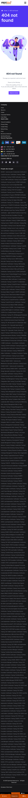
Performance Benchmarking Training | (10, 447)
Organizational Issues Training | (16, 455)
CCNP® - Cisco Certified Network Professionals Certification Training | (14, 340)
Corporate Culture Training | (8, 437)
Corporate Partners (5, 114)
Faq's (2, 131)
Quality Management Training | (8, 442)
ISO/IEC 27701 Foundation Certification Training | (12, 757)
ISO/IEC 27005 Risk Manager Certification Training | (13, 754)
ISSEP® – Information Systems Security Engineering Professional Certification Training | (12, 473)
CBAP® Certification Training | (17, 223)
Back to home (14, 93)
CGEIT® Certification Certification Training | (12, 486)
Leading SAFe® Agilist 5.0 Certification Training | (12, 310)
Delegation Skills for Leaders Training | (10, 422)
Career (2, 112)
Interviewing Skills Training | (16, 396)
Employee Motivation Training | (18, 414)
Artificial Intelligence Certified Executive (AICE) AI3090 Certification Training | (13, 527)
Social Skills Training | (20, 381)
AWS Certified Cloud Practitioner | (14, 772)
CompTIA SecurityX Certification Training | (11, 524)
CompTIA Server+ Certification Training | (15, 302)
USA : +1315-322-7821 (7, 147)
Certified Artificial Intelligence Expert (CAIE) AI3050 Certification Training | (12, 540)
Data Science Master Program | (17, 294)
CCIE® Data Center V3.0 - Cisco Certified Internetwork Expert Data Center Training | (13, 320)
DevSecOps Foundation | (12, 215)
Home (2, 107)
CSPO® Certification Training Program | (15, 345)
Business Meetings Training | (15, 435)
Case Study (4, 117)
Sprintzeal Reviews (5, 136)
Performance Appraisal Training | (9, 417)
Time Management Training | (13, 378)
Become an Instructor (6, 133)
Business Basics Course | (7, 458)
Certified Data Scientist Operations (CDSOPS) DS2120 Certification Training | (13, 657)
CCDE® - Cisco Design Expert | (17, 307)
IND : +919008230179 (7, 152)
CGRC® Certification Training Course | (11, 355)
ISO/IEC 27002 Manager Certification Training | (12, 759)
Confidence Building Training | (8, 276)
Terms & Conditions (5, 122)
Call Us (4, 796)
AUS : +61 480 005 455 (8, 154)
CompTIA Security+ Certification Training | (11, 174)
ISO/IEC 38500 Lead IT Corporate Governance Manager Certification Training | (12, 649)
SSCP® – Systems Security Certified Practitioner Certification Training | (13, 460)
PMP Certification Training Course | (14, 179)
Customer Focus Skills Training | (9, 384)
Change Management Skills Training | (10, 427)
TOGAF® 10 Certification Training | (16, 205)
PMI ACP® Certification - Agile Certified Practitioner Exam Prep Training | (13, 213)
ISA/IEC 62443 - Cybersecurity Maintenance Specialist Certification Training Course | (14, 363)
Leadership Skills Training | (7, 401)
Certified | (16, 458)
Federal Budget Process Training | (18, 274)
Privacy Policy (4, 124)
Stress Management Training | (13, 391)
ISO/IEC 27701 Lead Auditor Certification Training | (13, 762)
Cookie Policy (4, 126)
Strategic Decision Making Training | (10, 386)
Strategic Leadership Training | (18, 445)
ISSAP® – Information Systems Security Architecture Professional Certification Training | (14, 468)
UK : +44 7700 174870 (8, 149)
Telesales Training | (21, 384)
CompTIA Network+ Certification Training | (11, 246)
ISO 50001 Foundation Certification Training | (12, 580)
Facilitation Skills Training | (19, 399)
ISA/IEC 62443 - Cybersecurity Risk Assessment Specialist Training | (13, 358)
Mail (24, 796)
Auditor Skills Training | (11, 394)
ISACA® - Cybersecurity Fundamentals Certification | (14, 172)
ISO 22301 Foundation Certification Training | (12, 616)
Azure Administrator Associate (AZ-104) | (15, 578)
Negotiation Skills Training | (8, 381)
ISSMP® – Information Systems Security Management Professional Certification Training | (12, 478)
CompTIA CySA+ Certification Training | (10, 289)
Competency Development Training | (15, 440)
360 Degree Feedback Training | (14, 419)
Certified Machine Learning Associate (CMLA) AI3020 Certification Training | (12, 557)
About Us (3, 110)
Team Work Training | (15, 409)
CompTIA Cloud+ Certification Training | (15, 287)
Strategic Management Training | (10, 453)
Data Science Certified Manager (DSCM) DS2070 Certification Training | (14, 680)
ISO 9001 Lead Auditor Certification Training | (12, 603)
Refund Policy (4, 129)
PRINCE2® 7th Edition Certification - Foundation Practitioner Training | (14, 353)
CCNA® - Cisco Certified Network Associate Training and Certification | (13, 251)
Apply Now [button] (15, 796)
